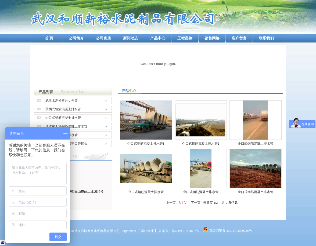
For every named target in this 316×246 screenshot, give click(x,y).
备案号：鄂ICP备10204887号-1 (180, 231)
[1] (181, 203)
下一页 (195, 203)
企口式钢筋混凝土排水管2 (200, 143)
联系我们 (266, 38)
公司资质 (103, 38)
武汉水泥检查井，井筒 (61, 100)
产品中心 (157, 38)
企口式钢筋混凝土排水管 (63, 118)
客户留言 (239, 38)
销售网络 (212, 38)
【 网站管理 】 (147, 231)
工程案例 (184, 38)
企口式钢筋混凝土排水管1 (145, 143)
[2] (186, 203)
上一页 (171, 203)
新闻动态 (130, 38)
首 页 (49, 38)
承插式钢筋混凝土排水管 (63, 109)
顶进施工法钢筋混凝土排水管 (66, 126)
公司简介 (76, 38)
